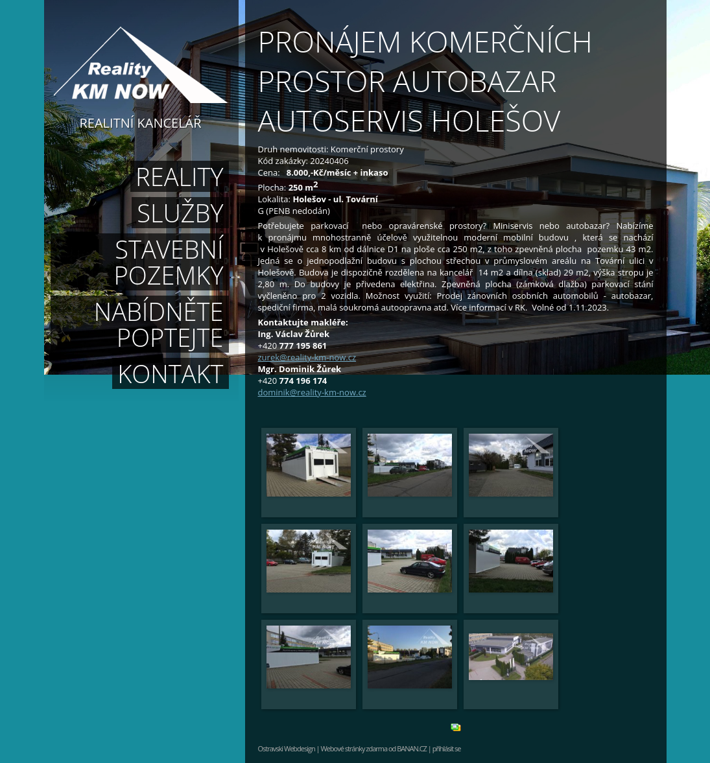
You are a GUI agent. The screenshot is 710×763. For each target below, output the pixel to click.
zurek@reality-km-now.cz (307, 357)
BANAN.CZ (412, 748)
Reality (179, 176)
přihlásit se (446, 748)
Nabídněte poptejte (159, 324)
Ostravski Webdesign (287, 748)
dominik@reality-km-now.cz (312, 392)
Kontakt (170, 373)
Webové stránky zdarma (353, 748)
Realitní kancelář (141, 122)
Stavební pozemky (168, 261)
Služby (180, 212)
